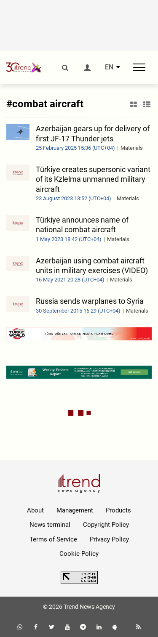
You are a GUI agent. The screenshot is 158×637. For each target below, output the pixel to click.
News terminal (49, 524)
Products (118, 510)
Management (74, 510)
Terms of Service (53, 539)
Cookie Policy (79, 553)
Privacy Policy (109, 539)
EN (109, 67)
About (35, 510)
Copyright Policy (106, 524)
